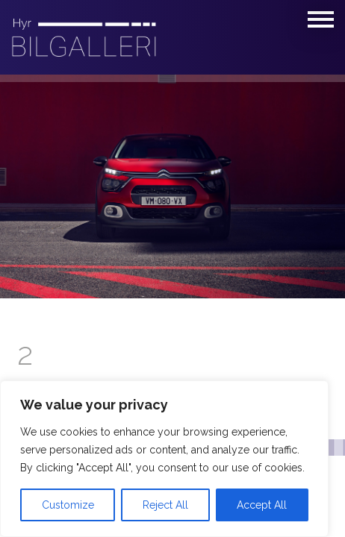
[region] (164, 458)
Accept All (262, 505)
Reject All (165, 505)
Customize (68, 505)
